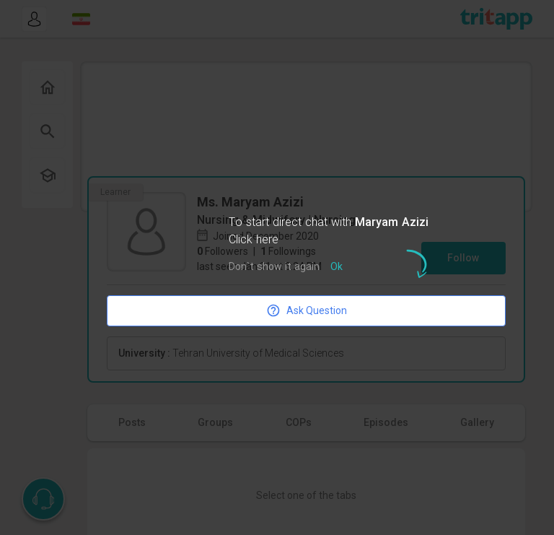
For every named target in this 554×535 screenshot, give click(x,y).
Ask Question (306, 310)
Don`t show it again (274, 267)
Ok (336, 267)
